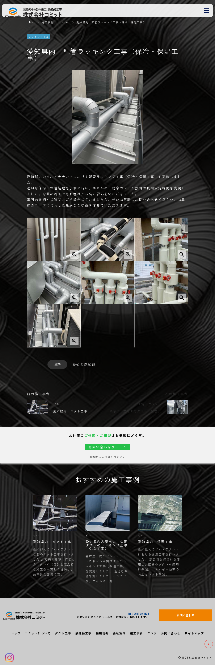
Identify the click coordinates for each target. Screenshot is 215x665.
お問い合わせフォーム (107, 447)
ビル (65, 22)
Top (31, 22)
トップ (16, 633)
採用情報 (102, 633)
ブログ (152, 633)
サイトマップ (194, 633)
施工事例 (48, 22)
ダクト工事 (63, 633)
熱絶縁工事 (83, 633)
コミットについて (38, 633)
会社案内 (119, 633)
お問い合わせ (170, 633)
